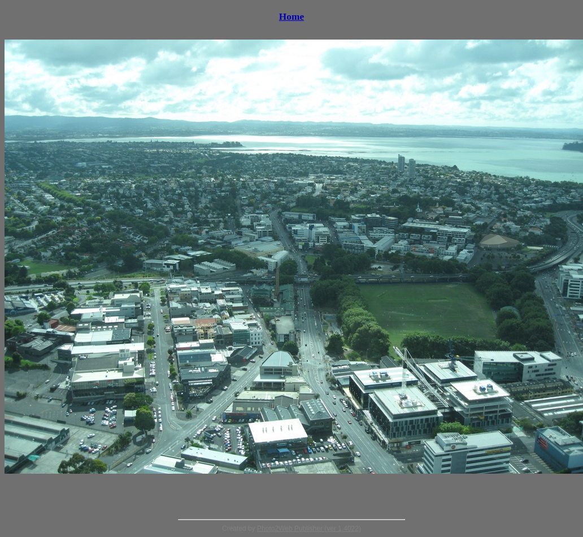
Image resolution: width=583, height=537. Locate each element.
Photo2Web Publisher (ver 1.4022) (309, 528)
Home (291, 16)
